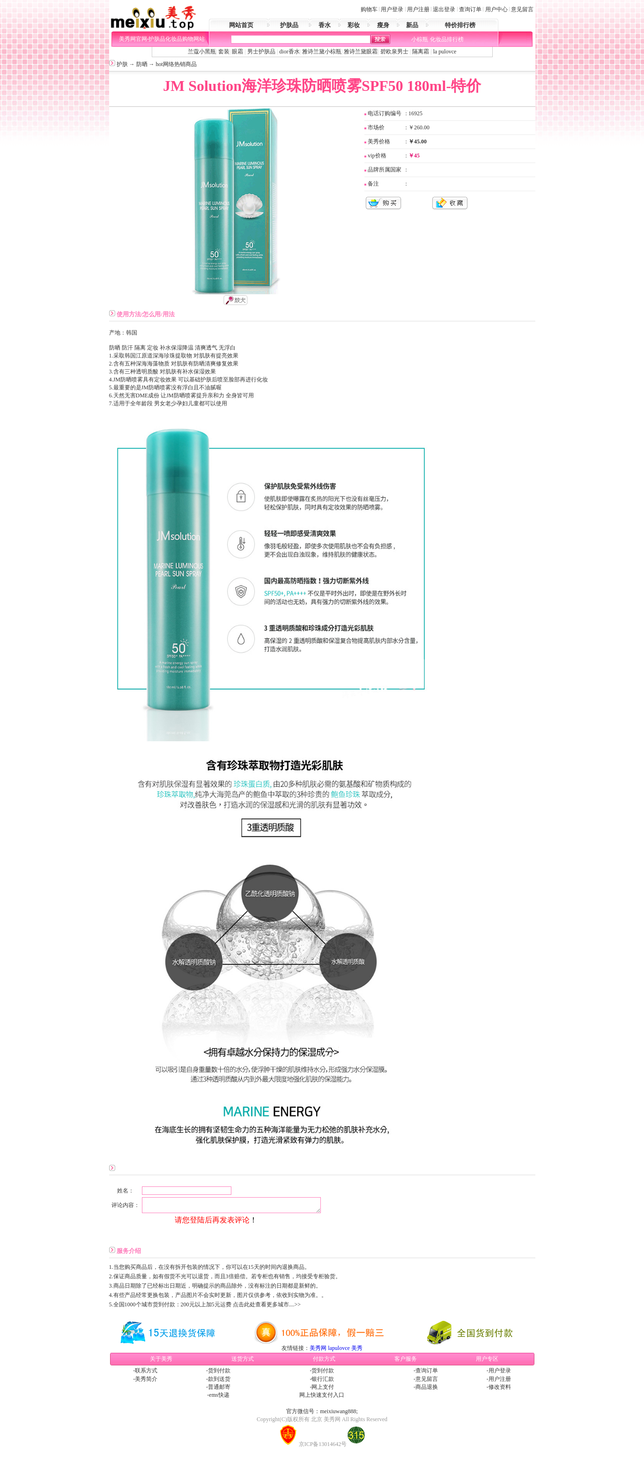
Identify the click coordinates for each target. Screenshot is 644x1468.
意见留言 (522, 9)
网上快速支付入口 (321, 1397)
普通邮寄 (219, 1389)
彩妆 (354, 25)
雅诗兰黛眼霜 (361, 51)
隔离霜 (420, 51)
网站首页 (241, 25)
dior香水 (289, 51)
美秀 (357, 1351)
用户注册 (418, 9)
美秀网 (318, 1351)
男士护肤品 (261, 51)
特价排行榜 (460, 25)
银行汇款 (322, 1382)
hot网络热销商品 (176, 64)
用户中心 (496, 9)
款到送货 (219, 1382)
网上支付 (322, 1389)
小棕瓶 (419, 39)
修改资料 (500, 1389)
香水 (324, 25)
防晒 (142, 64)
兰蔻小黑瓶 (202, 51)
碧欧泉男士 (394, 51)
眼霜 (237, 51)
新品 (412, 25)
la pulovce (445, 51)
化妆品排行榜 (447, 39)
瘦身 (383, 25)
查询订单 (470, 9)
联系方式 (146, 1373)
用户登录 (392, 9)
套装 (223, 51)
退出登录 (444, 9)
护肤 (122, 64)
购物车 (369, 9)
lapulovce (339, 1351)
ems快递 (219, 1397)
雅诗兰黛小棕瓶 (321, 51)
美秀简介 (146, 1382)
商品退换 (426, 1389)
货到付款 (219, 1373)
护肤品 (289, 25)
